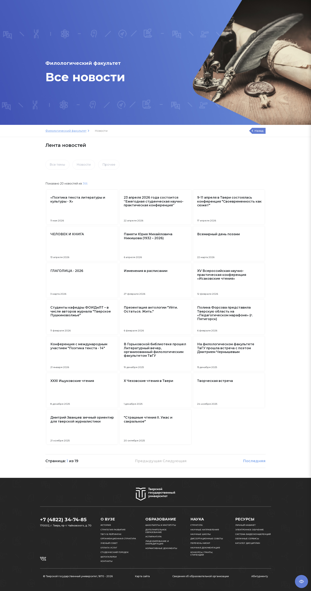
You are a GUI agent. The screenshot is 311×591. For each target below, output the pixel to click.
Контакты (106, 561)
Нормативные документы (161, 548)
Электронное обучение (249, 529)
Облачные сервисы (247, 538)
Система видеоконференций (253, 534)
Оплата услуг (109, 547)
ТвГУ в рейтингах (111, 534)
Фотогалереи (109, 557)
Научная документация (205, 547)
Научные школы (200, 534)
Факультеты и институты (160, 525)
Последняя (254, 461)
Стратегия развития (113, 529)
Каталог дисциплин (247, 543)
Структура (196, 525)
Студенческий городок (115, 552)
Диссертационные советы (206, 538)
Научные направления (204, 529)
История (106, 525)
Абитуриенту (259, 576)
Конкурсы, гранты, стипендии (201, 553)
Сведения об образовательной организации (200, 576)
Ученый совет (109, 543)
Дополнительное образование (156, 531)
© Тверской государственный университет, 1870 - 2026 (78, 576)
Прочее (108, 164)
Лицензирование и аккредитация (157, 542)
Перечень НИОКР (200, 543)
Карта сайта (142, 576)
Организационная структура (118, 538)
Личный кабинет (245, 525)
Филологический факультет (65, 131)
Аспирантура (153, 536)
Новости (84, 164)
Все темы (57, 164)
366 (85, 183)
